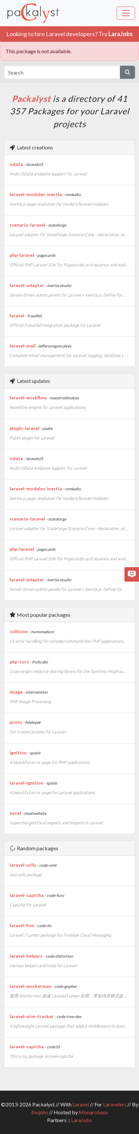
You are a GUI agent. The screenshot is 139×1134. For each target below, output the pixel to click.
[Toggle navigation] (126, 13)
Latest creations (31, 147)
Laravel (80, 1104)
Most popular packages (39, 614)
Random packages (33, 848)
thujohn (39, 1112)
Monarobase (93, 1112)
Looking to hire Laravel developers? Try (69, 33)
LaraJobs (81, 1120)
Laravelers (114, 1104)
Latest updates (29, 381)
